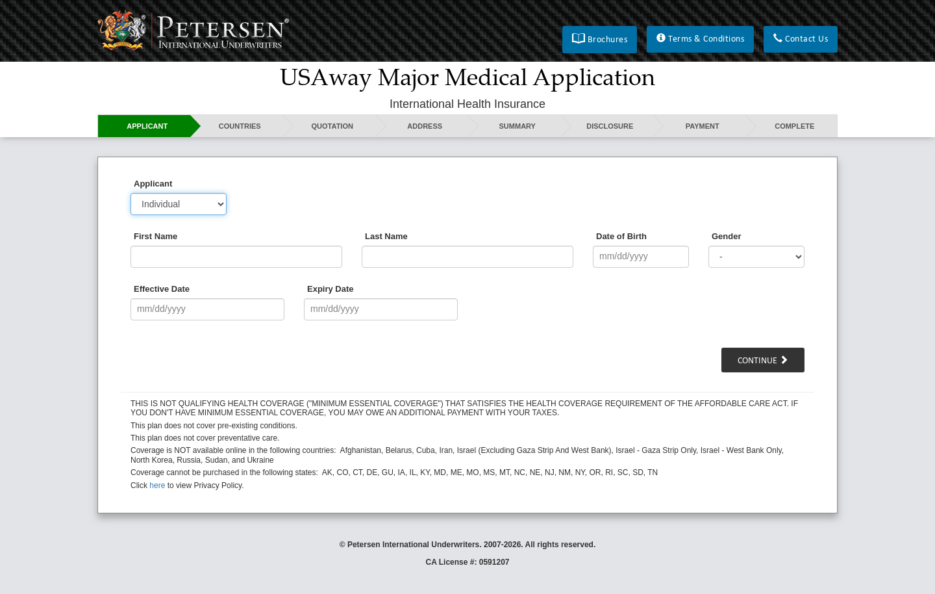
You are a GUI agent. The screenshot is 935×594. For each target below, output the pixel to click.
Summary (517, 126)
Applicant (147, 126)
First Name (155, 236)
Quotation (332, 126)
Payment (702, 126)
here (157, 485)
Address (424, 126)
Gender (727, 236)
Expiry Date (330, 289)
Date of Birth (621, 236)
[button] (599, 39)
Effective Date (162, 289)
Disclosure (609, 126)
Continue (763, 361)
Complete (794, 126)
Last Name (386, 236)
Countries (240, 126)
